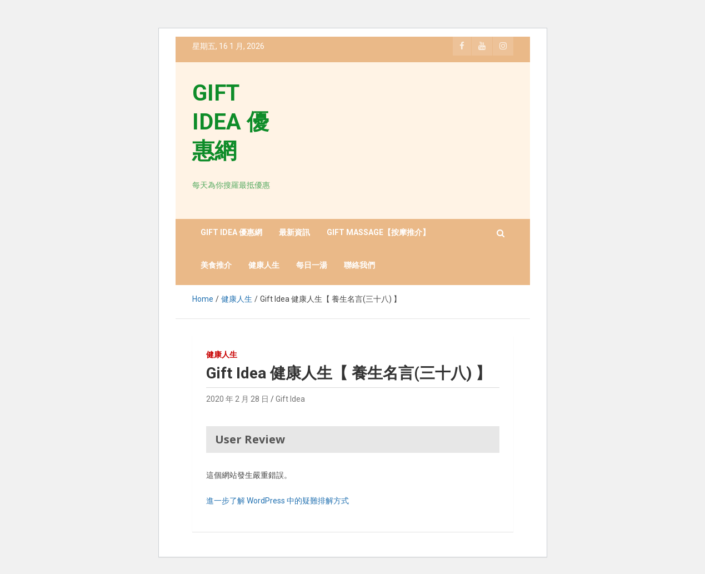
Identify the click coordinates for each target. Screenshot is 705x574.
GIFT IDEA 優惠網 (230, 122)
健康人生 (263, 265)
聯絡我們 (359, 265)
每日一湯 (311, 265)
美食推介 (216, 265)
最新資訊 (294, 232)
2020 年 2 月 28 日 (237, 399)
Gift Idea (290, 399)
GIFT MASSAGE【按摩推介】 (378, 232)
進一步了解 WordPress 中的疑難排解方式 (277, 500)
